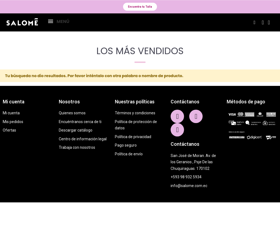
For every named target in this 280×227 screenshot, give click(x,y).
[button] (140, 7)
